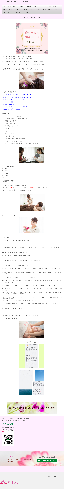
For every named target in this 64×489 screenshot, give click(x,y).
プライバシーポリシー (56, 476)
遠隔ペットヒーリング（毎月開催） (25, 6)
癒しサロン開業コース (7, 12)
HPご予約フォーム (12, 418)
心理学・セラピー (37, 6)
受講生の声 (28, 12)
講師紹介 (50, 9)
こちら (18, 189)
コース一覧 (43, 9)
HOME (4, 6)
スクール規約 (48, 476)
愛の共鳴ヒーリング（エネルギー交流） (51, 6)
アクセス (56, 9)
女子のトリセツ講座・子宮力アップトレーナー (12, 9)
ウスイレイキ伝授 (11, 6)
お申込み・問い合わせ (18, 12)
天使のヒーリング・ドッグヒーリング (31, 9)
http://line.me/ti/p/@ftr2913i (8, 427)
